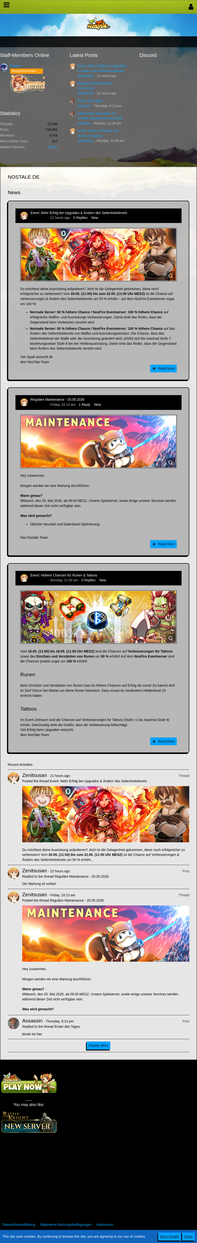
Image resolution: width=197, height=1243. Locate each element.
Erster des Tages (90, 101)
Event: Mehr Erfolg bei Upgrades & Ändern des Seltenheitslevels (78, 213)
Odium (52, 147)
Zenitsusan (85, 76)
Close (188, 1236)
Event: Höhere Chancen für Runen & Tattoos (63, 575)
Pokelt (15, 66)
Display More (98, 1045)
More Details (169, 1236)
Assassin (84, 106)
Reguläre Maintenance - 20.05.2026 (57, 399)
